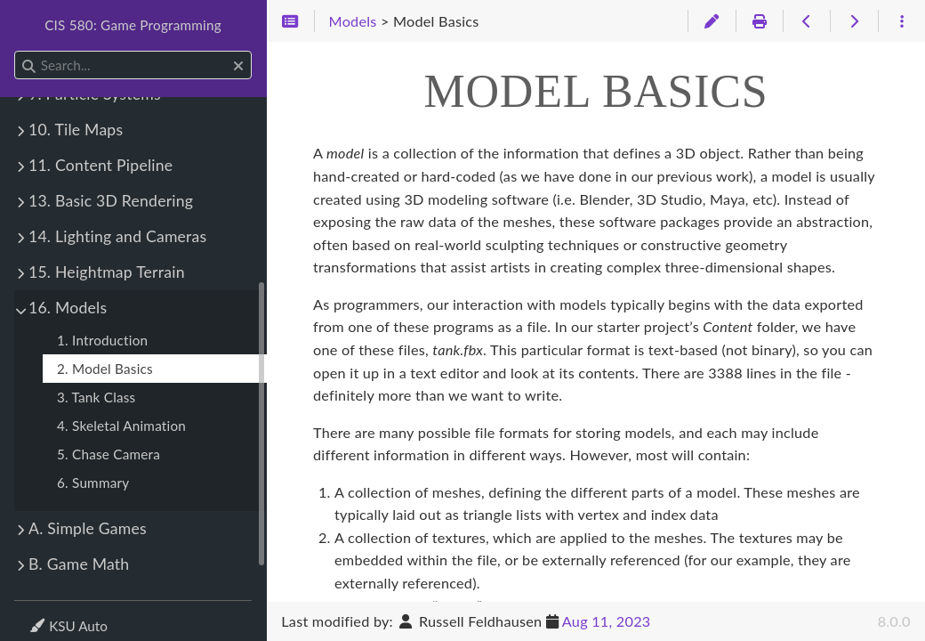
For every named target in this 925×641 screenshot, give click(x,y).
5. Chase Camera (108, 454)
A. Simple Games (87, 528)
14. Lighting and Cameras (117, 236)
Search (15, 51)
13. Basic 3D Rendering (110, 200)
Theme (49, 614)
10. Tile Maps (75, 129)
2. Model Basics (105, 369)
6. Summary (93, 483)
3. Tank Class (96, 397)
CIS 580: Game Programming (132, 25)
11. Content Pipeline (100, 165)
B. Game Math (78, 564)
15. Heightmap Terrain (106, 272)
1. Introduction (102, 340)
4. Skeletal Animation (121, 426)
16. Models (67, 307)
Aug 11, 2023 (606, 621)
